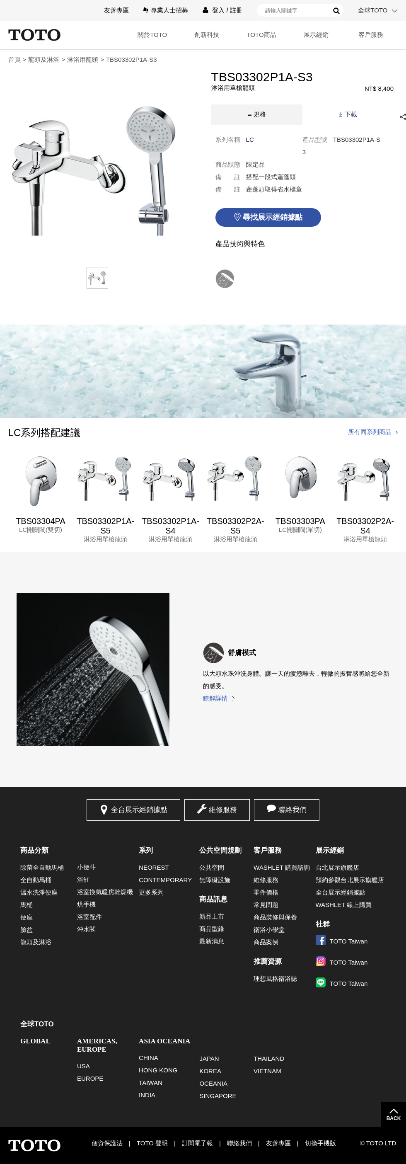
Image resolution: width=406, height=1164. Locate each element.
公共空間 (211, 867)
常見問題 (266, 904)
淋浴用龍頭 (82, 59)
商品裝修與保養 (275, 917)
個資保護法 (107, 1143)
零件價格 (266, 892)
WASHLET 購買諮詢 (282, 867)
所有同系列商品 (370, 431)
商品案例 (266, 942)
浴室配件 (89, 916)
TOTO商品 (261, 34)
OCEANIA (213, 1083)
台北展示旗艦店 (337, 867)
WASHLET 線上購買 (344, 904)
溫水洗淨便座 (39, 892)
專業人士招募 (169, 10)
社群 (323, 924)
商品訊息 (213, 899)
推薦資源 (268, 961)
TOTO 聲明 (152, 1143)
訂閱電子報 (197, 1143)
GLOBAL (35, 1041)
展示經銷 (316, 34)
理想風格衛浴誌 (275, 978)
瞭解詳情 (215, 698)
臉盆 (26, 929)
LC (250, 139)
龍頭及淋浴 (43, 59)
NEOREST (154, 867)
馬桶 (26, 904)
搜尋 (336, 10)
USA (83, 1065)
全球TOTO (372, 10)
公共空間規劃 (220, 850)
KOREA (210, 1070)
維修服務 (223, 810)
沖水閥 (86, 929)
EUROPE (90, 1078)
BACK (394, 1118)
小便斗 (86, 867)
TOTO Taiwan (342, 941)
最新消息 (211, 941)
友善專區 (116, 10)
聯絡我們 (292, 810)
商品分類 (34, 850)
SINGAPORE (217, 1095)
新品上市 (211, 916)
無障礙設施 (214, 879)
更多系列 (151, 892)
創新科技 (206, 34)
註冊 (236, 10)
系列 (146, 850)
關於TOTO (152, 34)
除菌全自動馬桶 (42, 867)
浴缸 (83, 879)
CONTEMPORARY (165, 879)
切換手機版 (320, 1143)
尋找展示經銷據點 (272, 217)
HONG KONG (158, 1070)
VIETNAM (267, 1070)
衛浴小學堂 (269, 929)
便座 (26, 917)
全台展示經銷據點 (139, 810)
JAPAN (209, 1058)
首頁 (14, 59)
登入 (218, 10)
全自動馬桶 (35, 879)
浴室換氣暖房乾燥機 (105, 891)
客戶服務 (370, 34)
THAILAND (269, 1058)
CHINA (148, 1057)
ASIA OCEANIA (164, 1041)
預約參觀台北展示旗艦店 (350, 879)
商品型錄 (211, 928)
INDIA (147, 1095)
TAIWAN (150, 1082)
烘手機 (86, 904)
